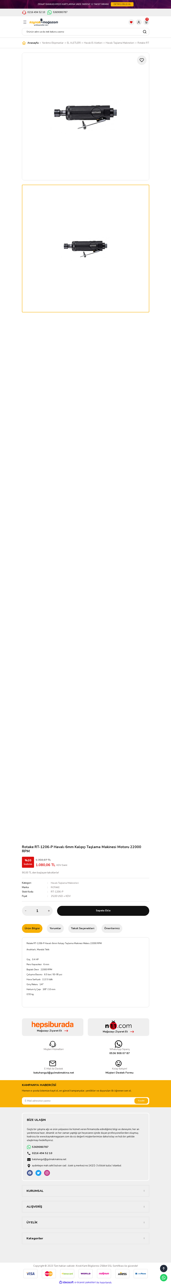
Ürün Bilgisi (32, 928)
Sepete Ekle (103, 910)
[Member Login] (139, 22)
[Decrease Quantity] (25, 911)
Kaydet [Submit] (141, 1100)
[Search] (85, 31)
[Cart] (146, 22)
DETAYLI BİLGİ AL (122, 4)
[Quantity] (37, 911)
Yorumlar (55, 928)
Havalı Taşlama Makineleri (65, 883)
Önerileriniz (112, 928)
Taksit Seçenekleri (82, 928)
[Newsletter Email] (85, 1101)
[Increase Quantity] (48, 911)
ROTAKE (55, 887)
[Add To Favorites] (141, 60)
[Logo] (43, 22)
